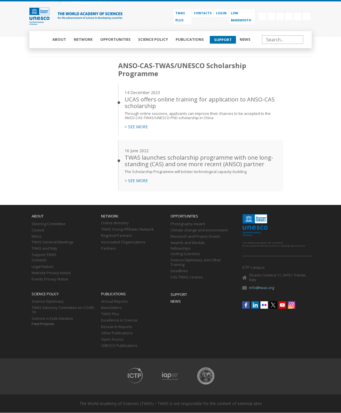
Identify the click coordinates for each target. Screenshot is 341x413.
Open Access (112, 339)
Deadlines (179, 271)
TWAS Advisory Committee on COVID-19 (63, 310)
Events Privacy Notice (50, 279)
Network (83, 39)
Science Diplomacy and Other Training (195, 262)
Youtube (297, 16)
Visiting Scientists (185, 254)
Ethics (37, 236)
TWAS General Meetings (52, 242)
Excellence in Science (119, 320)
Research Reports (116, 327)
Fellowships (180, 248)
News (245, 39)
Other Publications (117, 333)
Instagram (306, 16)
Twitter (289, 16)
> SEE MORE (136, 127)
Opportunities (115, 39)
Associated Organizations (123, 242)
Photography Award (187, 224)
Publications (190, 39)
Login (221, 13)
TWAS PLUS (180, 16)
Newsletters (111, 308)
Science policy (153, 39)
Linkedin (271, 16)
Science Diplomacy (48, 301)
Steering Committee (48, 224)
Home (41, 40)
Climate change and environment (199, 230)
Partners (108, 248)
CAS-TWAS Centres (186, 277)
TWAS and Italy (44, 248)
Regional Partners (116, 235)
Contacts (203, 13)
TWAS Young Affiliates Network (127, 229)
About (59, 39)
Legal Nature (43, 267)
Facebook (262, 16)
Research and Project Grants (195, 236)
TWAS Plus (110, 314)
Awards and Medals (187, 243)
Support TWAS (44, 255)
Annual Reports (114, 301)
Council (38, 230)
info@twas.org (261, 287)
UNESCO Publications (119, 345)
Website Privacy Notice (51, 273)
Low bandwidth (241, 16)
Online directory (115, 223)
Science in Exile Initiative (52, 318)
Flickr (280, 16)
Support (223, 39)
